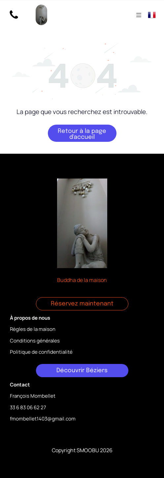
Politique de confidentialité (41, 351)
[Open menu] (138, 15)
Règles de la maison (32, 329)
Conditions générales (35, 340)
